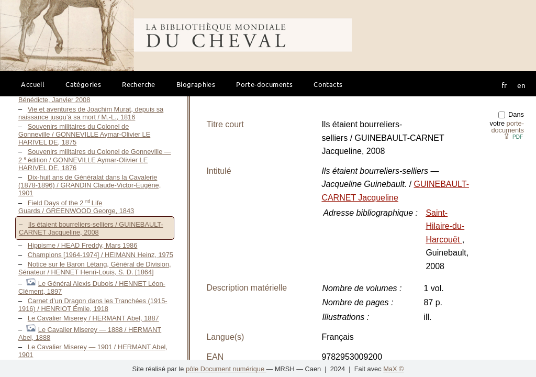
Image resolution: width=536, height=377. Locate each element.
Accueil (32, 84)
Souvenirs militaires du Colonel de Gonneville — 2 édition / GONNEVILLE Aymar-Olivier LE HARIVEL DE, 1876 (94, 160)
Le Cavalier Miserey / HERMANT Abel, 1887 (93, 318)
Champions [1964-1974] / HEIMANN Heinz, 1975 (100, 255)
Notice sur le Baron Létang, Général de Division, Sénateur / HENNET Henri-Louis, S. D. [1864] (94, 268)
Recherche (138, 84)
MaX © (393, 369)
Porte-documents (264, 84)
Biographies (195, 84)
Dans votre (507, 122)
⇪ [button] (513, 135)
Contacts (328, 84)
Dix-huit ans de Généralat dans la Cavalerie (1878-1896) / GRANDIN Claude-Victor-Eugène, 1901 (89, 185)
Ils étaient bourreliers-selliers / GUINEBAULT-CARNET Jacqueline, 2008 (91, 228)
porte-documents (507, 126)
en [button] (521, 85)
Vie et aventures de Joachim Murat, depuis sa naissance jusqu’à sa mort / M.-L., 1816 (90, 113)
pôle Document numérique (226, 369)
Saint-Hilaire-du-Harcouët (445, 226)
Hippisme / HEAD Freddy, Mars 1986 (83, 245)
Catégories (83, 84)
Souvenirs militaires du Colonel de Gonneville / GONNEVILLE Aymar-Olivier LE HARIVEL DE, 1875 (84, 134)
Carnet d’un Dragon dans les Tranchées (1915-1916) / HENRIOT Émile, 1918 (93, 305)
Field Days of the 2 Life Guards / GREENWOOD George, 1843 (76, 207)
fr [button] (504, 85)
